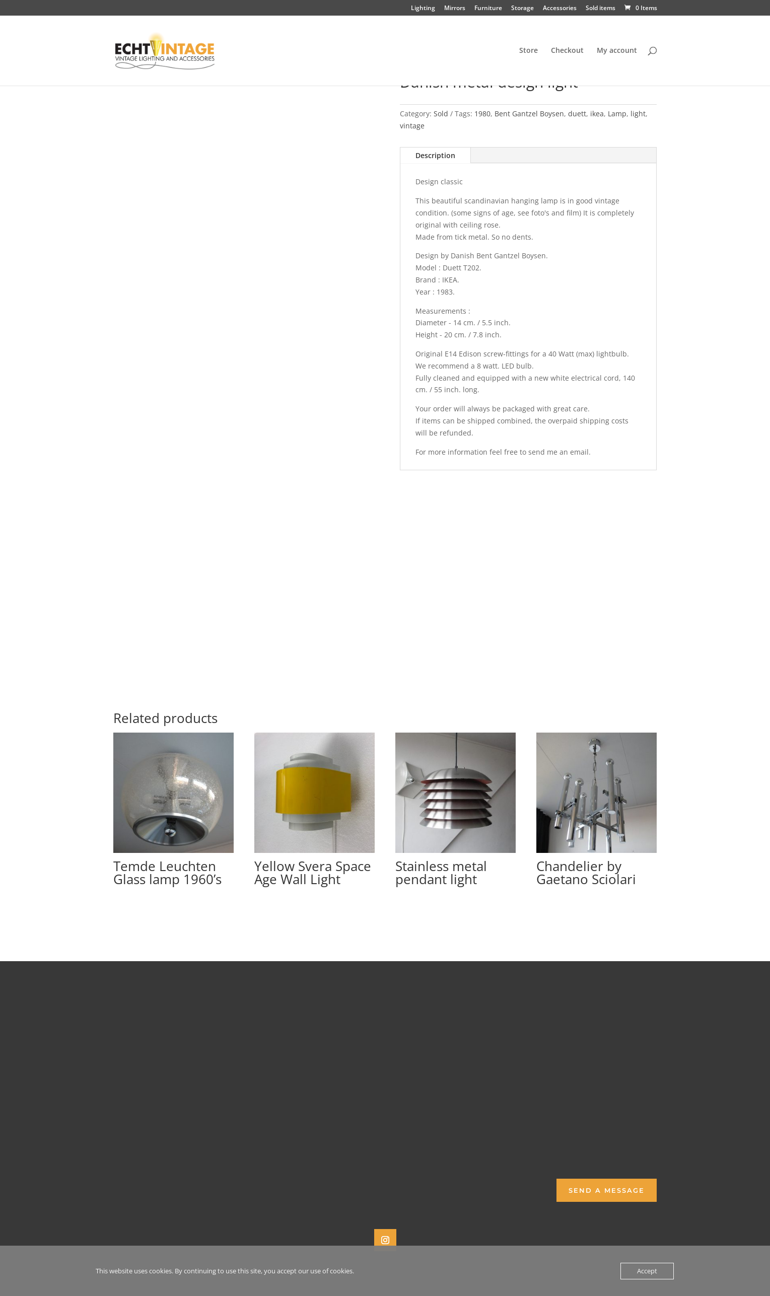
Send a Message (607, 1190)
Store (528, 51)
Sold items (600, 8)
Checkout (567, 51)
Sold (441, 113)
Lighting (423, 8)
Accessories (560, 8)
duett (577, 113)
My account (617, 51)
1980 (482, 113)
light (638, 113)
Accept (647, 1270)
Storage (522, 8)
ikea (597, 113)
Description (435, 155)
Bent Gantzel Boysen (529, 113)
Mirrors (454, 8)
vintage (412, 125)
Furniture (488, 8)
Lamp (617, 113)
